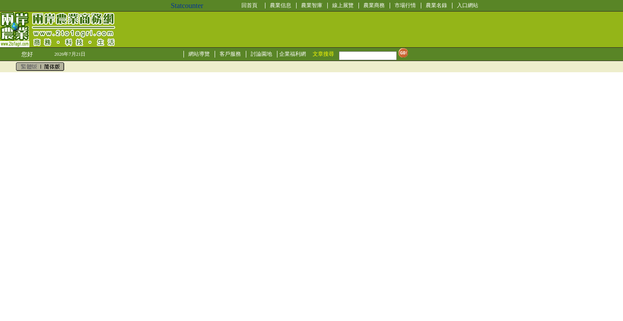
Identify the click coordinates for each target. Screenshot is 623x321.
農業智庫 (311, 5)
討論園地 (261, 54)
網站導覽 (199, 54)
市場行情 (405, 5)
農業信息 (280, 5)
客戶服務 (230, 54)
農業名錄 (436, 5)
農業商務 (374, 5)
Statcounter (187, 5)
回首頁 (249, 5)
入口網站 (467, 5)
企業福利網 (292, 54)
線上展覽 (343, 5)
